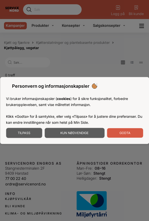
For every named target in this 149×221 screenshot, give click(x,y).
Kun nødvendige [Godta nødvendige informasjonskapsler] (74, 133)
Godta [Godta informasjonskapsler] (124, 133)
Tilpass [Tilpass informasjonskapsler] (24, 133)
